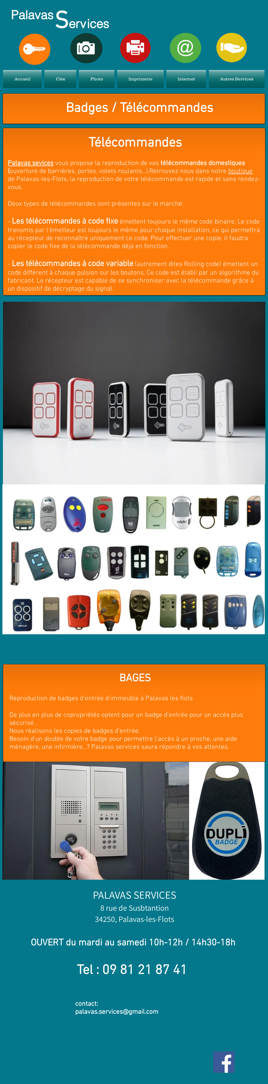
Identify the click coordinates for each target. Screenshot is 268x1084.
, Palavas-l (131, 919)
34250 (105, 919)
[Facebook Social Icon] (224, 1062)
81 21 (137, 970)
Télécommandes (135, 143)
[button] (60, 79)
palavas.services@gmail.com (116, 1012)
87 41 (171, 970)
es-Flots (161, 919)
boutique (240, 171)
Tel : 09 (98, 970)
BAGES (135, 678)
